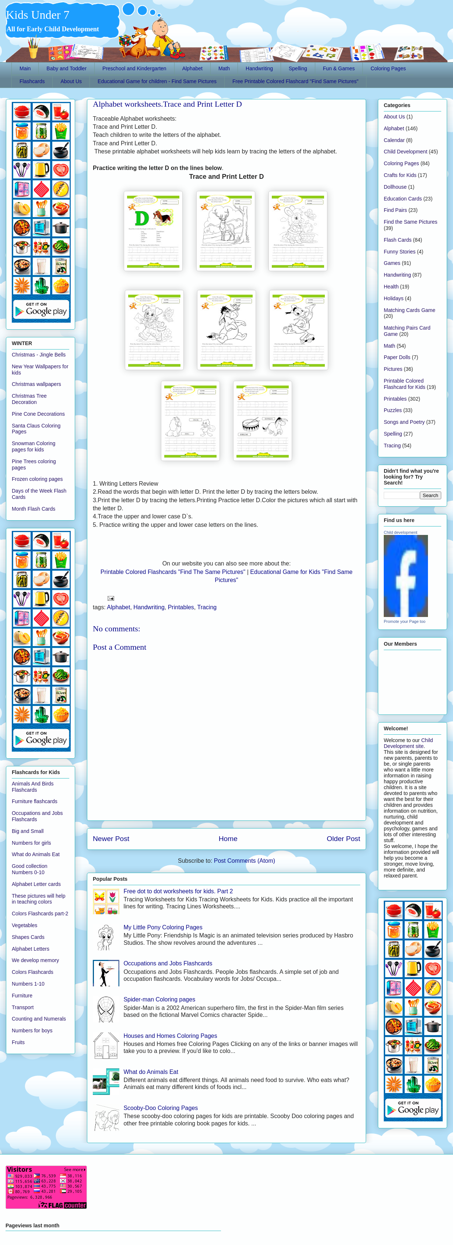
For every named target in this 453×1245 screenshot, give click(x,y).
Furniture (22, 996)
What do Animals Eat (150, 1072)
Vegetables (24, 925)
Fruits (18, 1042)
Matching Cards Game (409, 310)
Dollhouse (395, 187)
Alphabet (192, 68)
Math (224, 68)
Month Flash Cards (33, 509)
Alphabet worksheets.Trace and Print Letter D (167, 104)
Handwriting (259, 68)
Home (228, 839)
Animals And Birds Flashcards (33, 787)
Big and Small (27, 831)
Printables (181, 607)
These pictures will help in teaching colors (39, 899)
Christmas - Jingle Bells (39, 355)
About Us (71, 81)
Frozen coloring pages (37, 479)
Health (391, 287)
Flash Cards (397, 240)
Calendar (394, 140)
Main (25, 68)
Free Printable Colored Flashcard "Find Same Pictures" (295, 81)
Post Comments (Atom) (244, 861)
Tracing (207, 607)
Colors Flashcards (32, 972)
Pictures (393, 369)
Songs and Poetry (404, 422)
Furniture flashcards (34, 801)
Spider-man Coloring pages (159, 999)
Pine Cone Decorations (38, 414)
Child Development (405, 152)
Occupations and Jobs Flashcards (167, 963)
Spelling (298, 68)
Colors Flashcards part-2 (40, 913)
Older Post (343, 839)
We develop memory (35, 960)
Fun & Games (339, 68)
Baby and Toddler (66, 68)
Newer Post (111, 839)
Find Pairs (395, 210)
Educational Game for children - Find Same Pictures (157, 81)
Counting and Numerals (39, 1019)
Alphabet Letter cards (36, 884)
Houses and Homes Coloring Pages (170, 1036)
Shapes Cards (28, 937)
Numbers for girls (31, 843)
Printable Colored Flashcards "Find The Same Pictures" (173, 572)
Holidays (394, 298)
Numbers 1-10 (28, 984)
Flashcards (32, 81)
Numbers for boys (32, 1030)
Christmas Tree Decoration (29, 399)
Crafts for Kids (400, 175)
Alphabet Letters (30, 949)
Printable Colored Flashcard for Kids (404, 384)
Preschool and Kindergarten (134, 68)
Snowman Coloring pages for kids (33, 446)
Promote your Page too (404, 621)
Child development (400, 532)
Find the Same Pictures (411, 222)
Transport (23, 1007)
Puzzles (393, 410)
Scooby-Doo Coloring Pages (160, 1108)
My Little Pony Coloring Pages (162, 927)
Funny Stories (399, 252)
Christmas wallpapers (36, 384)
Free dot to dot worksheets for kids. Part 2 (178, 891)
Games (392, 263)
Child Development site (408, 743)
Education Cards (403, 199)
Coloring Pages (388, 68)
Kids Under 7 (37, 14)
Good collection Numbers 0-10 (30, 869)
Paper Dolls (397, 357)
